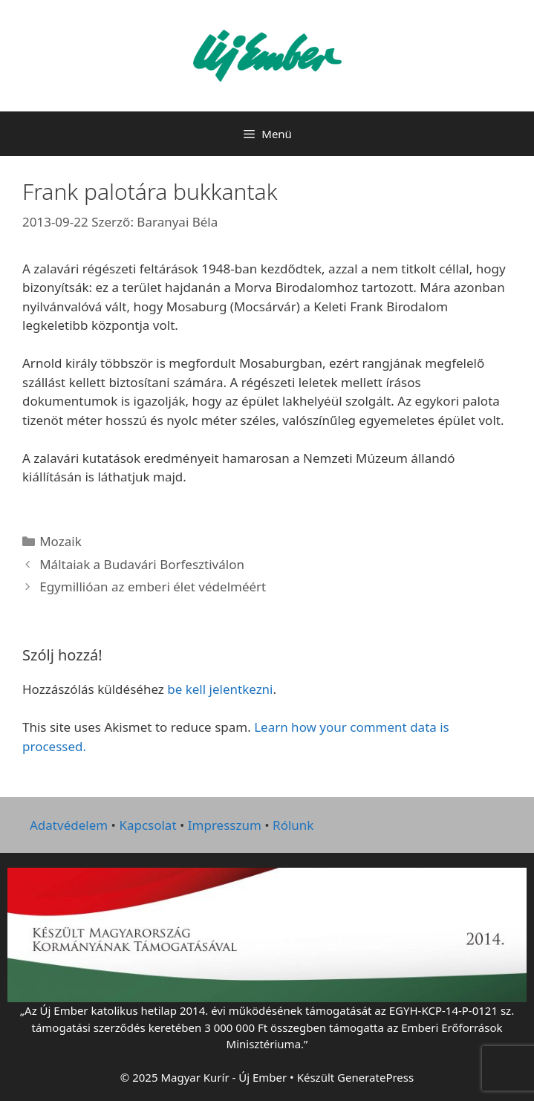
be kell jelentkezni (220, 689)
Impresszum (224, 825)
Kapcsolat (147, 825)
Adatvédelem (69, 825)
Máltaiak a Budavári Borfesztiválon (141, 564)
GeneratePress (375, 1077)
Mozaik (60, 541)
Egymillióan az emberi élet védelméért (152, 586)
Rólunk (293, 825)
